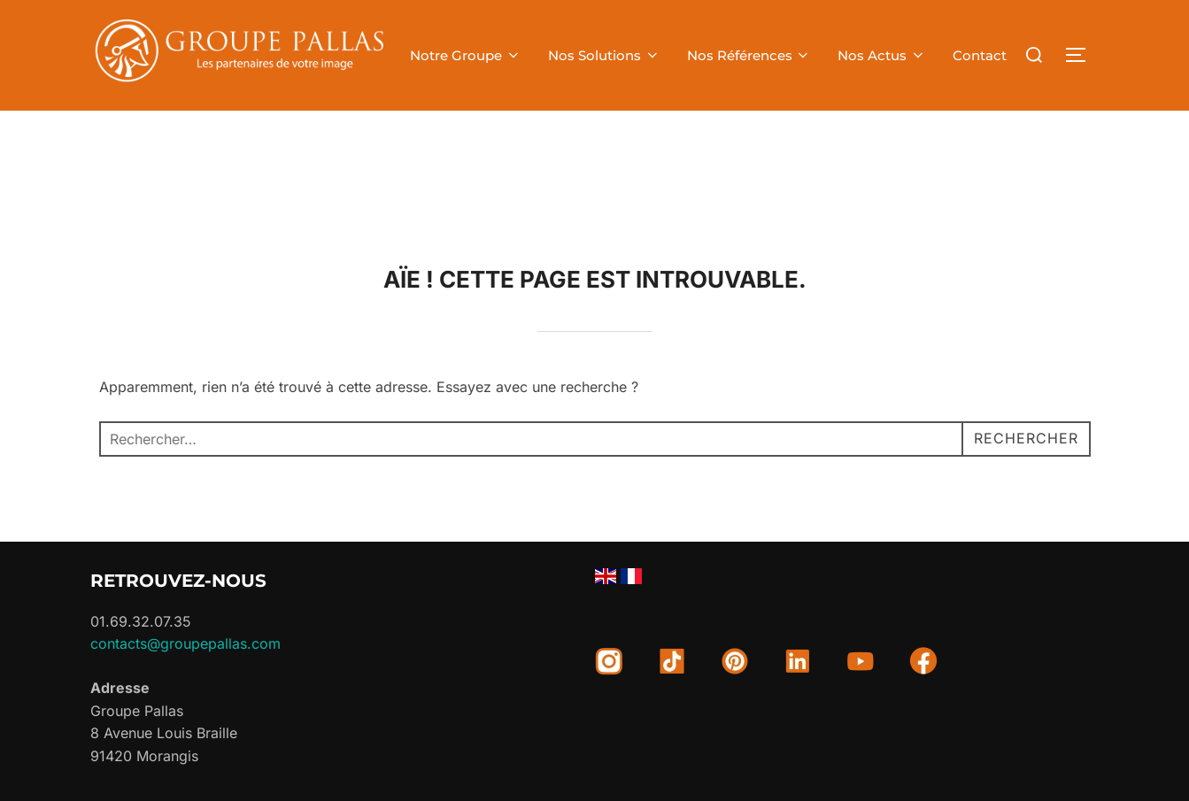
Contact (980, 55)
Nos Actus (882, 55)
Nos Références (749, 55)
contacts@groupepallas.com (185, 643)
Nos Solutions (604, 55)
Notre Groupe (465, 55)
